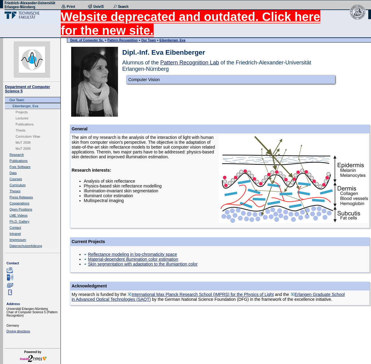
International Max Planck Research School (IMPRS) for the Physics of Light (200, 294)
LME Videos (18, 215)
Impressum (17, 240)
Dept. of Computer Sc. (87, 40)
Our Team (16, 100)
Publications (24, 124)
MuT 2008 (23, 142)
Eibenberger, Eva (25, 106)
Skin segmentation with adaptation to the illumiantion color (141, 264)
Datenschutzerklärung (25, 246)
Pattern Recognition (122, 40)
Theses (14, 191)
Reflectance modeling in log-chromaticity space (130, 254)
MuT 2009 (23, 148)
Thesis (20, 130)
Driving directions (18, 331)
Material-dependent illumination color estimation (131, 259)
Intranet (15, 233)
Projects (22, 112)
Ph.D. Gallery (19, 221)
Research (16, 154)
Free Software (19, 167)
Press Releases (21, 197)
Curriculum (17, 185)
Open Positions (20, 209)
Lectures (22, 118)
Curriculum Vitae (28, 136)
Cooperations (19, 203)
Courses (15, 179)
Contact (15, 227)
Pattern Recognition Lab (189, 63)
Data (12, 173)
